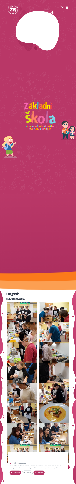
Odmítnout (39, 472)
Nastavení (27, 472)
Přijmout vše (15, 472)
